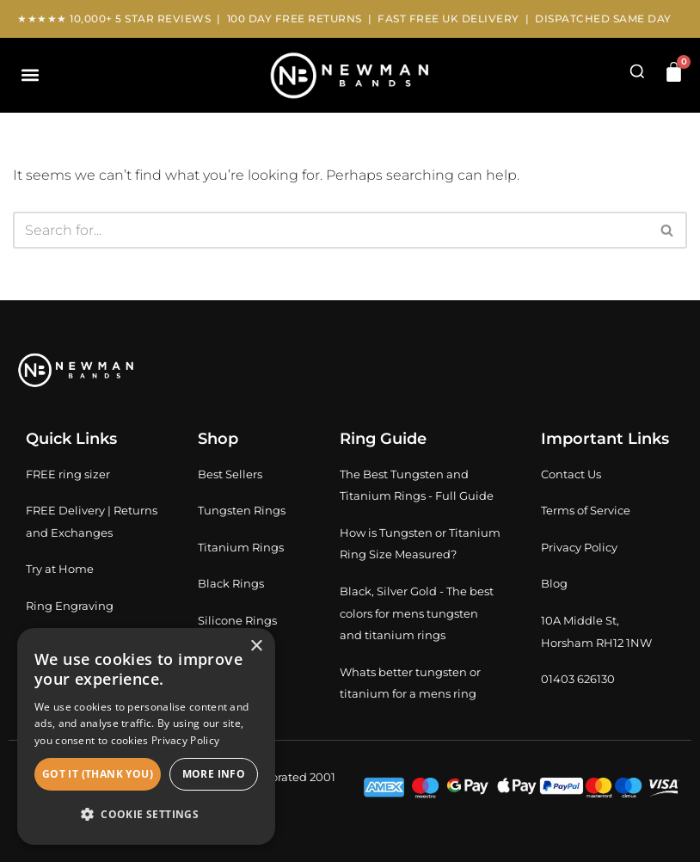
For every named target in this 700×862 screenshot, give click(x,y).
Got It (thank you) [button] (97, 774)
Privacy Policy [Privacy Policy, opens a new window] (185, 740)
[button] (29, 75)
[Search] (330, 230)
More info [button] (214, 774)
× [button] (255, 646)
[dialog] (146, 736)
